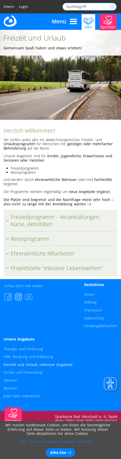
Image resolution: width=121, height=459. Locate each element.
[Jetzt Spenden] (108, 21)
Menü (64, 21)
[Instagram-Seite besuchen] (18, 296)
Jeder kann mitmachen (22, 395)
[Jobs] (88, 21)
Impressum (93, 310)
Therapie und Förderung (23, 348)
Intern (9, 7)
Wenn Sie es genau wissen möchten (60, 441)
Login (23, 7)
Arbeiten (10, 380)
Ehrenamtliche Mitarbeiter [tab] (39, 253)
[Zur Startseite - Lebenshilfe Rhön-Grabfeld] (10, 20)
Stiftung (90, 302)
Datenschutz (94, 318)
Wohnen (10, 388)
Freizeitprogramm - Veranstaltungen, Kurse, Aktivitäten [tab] (52, 220)
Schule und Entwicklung (23, 372)
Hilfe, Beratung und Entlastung (28, 356)
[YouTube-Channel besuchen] (28, 296)
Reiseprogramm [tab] (27, 239)
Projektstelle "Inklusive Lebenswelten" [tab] (53, 268)
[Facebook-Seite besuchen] (8, 296)
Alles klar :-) (60, 452)
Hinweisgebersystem (100, 325)
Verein (89, 294)
